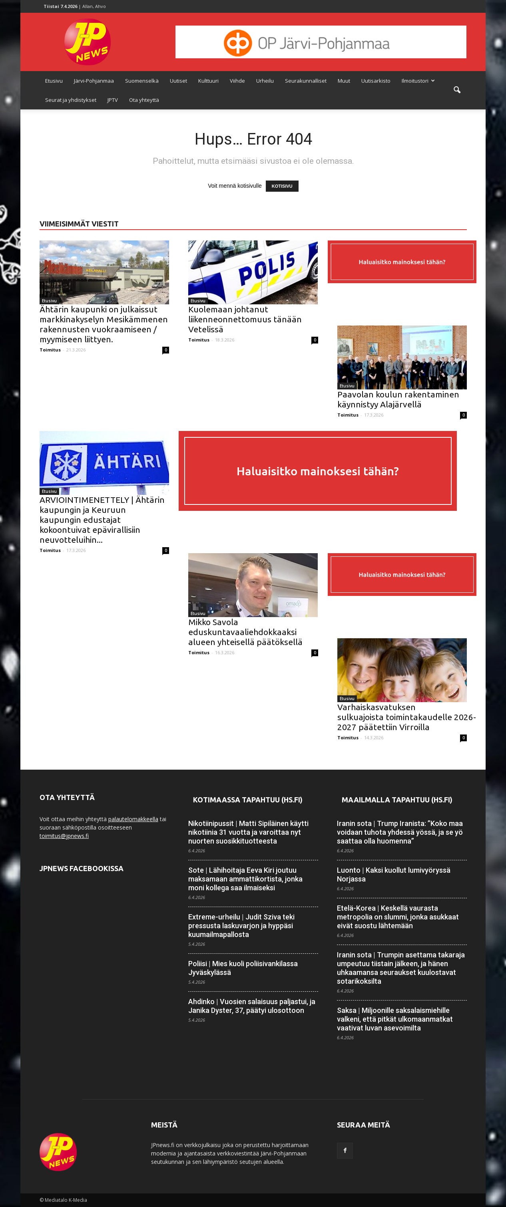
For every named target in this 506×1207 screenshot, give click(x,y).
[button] (456, 90)
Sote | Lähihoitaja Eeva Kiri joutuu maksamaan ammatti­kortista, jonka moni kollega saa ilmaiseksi (245, 879)
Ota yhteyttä (144, 99)
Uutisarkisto (375, 80)
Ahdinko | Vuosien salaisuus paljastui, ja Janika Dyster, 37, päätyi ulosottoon (251, 1005)
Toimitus (50, 350)
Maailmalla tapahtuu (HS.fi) (397, 800)
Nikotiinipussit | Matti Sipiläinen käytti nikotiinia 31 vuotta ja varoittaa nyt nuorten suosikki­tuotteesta (248, 832)
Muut (344, 80)
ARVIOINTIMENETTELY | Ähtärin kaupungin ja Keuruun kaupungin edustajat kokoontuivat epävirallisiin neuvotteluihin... (102, 519)
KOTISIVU (282, 186)
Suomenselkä (142, 80)
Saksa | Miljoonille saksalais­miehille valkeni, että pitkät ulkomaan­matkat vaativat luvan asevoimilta (395, 1019)
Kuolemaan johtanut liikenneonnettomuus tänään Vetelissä (245, 319)
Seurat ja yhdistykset (70, 99)
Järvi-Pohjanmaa (94, 80)
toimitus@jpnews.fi (64, 836)
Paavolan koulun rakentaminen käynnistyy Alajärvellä (398, 399)
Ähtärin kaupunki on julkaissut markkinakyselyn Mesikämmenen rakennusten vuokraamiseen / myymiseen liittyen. (104, 324)
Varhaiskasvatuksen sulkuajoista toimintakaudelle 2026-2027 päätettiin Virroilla (406, 717)
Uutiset (178, 80)
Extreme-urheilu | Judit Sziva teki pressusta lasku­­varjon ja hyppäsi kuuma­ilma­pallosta (241, 926)
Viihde (237, 80)
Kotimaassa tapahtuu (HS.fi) (248, 800)
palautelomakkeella (133, 819)
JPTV (113, 99)
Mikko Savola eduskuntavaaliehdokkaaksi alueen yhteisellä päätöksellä (245, 632)
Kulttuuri (208, 80)
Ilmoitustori (418, 80)
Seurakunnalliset (306, 80)
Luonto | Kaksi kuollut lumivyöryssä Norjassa (393, 874)
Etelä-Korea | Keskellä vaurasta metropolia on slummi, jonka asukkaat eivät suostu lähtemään (398, 917)
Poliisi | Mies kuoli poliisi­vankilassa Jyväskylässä (243, 968)
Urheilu (265, 80)
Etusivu (54, 80)
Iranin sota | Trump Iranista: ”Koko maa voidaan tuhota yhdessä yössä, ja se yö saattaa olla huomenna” (400, 832)
